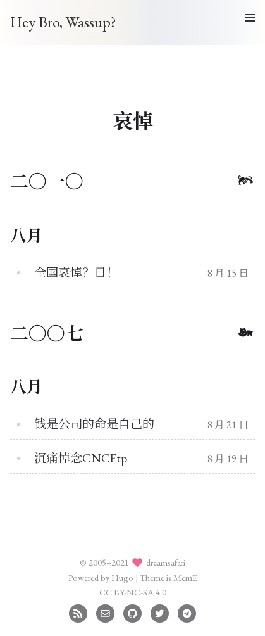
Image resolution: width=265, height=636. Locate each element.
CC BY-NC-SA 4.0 (132, 592)
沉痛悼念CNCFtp (80, 458)
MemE (185, 577)
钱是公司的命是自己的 (94, 424)
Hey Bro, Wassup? (63, 22)
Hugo (122, 577)
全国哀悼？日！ (76, 273)
